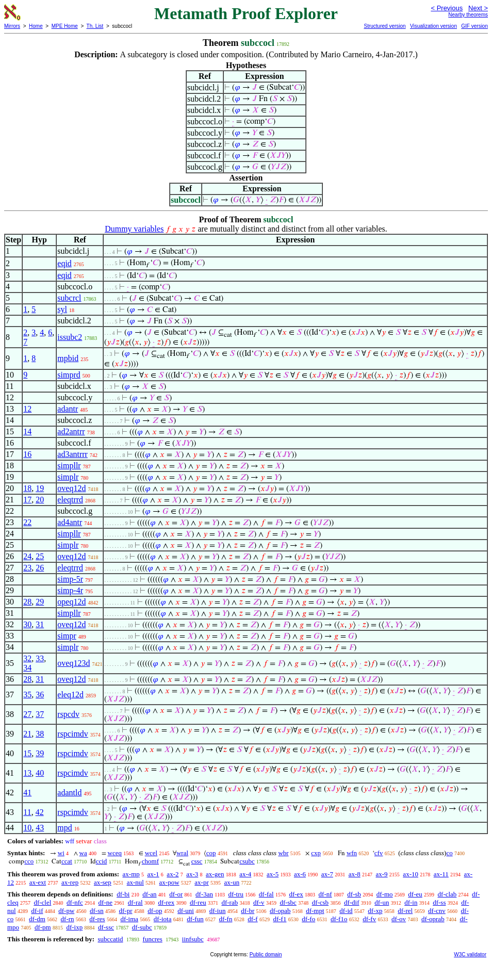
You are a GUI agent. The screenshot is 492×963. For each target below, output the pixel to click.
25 (40, 556)
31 (40, 624)
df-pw (66, 911)
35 (27, 694)
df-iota (163, 919)
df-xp (375, 911)
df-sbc (288, 902)
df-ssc (106, 927)
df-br (247, 911)
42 (40, 812)
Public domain (266, 954)
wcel (151, 853)
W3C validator (470, 954)
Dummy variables (134, 228)
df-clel (42, 902)
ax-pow (169, 882)
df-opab (280, 911)
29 (40, 601)
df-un (381, 902)
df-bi (123, 894)
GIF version (474, 26)
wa (83, 853)
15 (27, 753)
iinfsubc (193, 939)
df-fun (195, 919)
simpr (66, 635)
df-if (37, 911)
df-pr (126, 911)
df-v (259, 902)
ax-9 (382, 874)
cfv (378, 853)
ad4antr (69, 522)
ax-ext (37, 882)
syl (62, 309)
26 (40, 567)
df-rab (229, 902)
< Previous (447, 8)
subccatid (110, 939)
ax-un (232, 882)
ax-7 (327, 874)
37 (40, 714)
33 (40, 658)
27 (27, 714)
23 (27, 567)
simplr (67, 476)
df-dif (351, 902)
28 (27, 601)
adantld (69, 792)
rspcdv (68, 714)
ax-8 (354, 874)
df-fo (308, 919)
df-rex (166, 902)
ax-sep (102, 882)
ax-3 (192, 874)
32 (27, 658)
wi (61, 853)
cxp (316, 853)
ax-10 (410, 874)
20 (40, 499)
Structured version (384, 26)
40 (40, 773)
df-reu (198, 902)
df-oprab (433, 919)
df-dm (37, 919)
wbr (283, 853)
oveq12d (71, 488)
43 (40, 827)
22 (27, 522)
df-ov (398, 919)
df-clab (447, 894)
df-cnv (437, 911)
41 (27, 792)
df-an (149, 894)
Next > (478, 8)
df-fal (266, 894)
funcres (152, 939)
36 (40, 694)
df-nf (325, 894)
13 (27, 773)
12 (27, 408)
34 (27, 667)
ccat (66, 861)
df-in (410, 902)
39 (40, 753)
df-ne (105, 902)
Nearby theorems (468, 15)
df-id (345, 911)
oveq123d (73, 663)
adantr (67, 408)
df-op (154, 911)
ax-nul (135, 882)
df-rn (67, 919)
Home (36, 26)
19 (40, 488)
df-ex (296, 894)
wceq (115, 853)
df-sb (354, 894)
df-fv (369, 919)
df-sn (97, 911)
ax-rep (69, 882)
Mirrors (12, 26)
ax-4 (245, 874)
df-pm (43, 927)
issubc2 (69, 337)
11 (27, 812)
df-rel (405, 911)
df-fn (225, 919)
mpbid (67, 358)
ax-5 (272, 874)
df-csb (320, 902)
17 (27, 499)
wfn (352, 853)
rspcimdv (72, 733)
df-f (253, 919)
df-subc (142, 927)
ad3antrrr (72, 454)
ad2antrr (71, 431)
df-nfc (75, 902)
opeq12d (71, 601)
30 (27, 624)
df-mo (384, 894)
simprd (68, 374)
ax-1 (153, 874)
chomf (150, 861)
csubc (247, 861)
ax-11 (441, 874)
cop (211, 853)
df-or (176, 894)
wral (182, 853)
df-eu (415, 894)
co (449, 853)
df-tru (235, 894)
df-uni (185, 911)
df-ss (439, 902)
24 (27, 556)
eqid (64, 263)
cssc (197, 861)
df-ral (135, 902)
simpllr (68, 465)
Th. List (95, 26)
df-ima (129, 919)
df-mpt (315, 911)
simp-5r (70, 579)
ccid (101, 861)
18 (27, 488)
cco (29, 861)
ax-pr (201, 882)
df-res (97, 919)
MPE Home (65, 26)
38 (40, 733)
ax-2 (172, 874)
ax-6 (300, 874)
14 (27, 431)
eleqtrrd (70, 499)
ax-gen (215, 874)
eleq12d (70, 694)
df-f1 (279, 919)
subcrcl (69, 297)
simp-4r (70, 590)
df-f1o (339, 919)
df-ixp (74, 927)
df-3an (204, 894)
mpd (64, 827)
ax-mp (131, 874)
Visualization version (433, 26)
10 (27, 827)
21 (27, 733)
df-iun (217, 911)
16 (27, 454)
